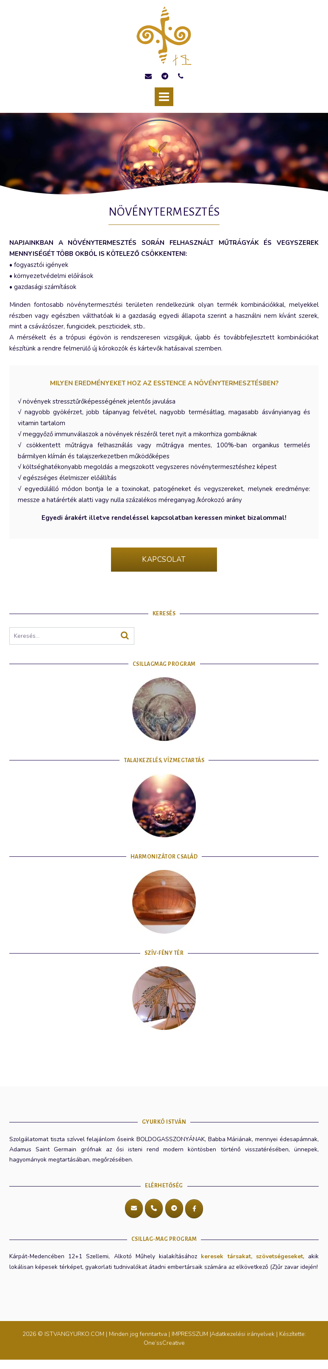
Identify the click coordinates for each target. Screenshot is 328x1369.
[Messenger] (194, 1208)
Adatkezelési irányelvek (243, 1334)
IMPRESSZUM (190, 1334)
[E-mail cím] (134, 1208)
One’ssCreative (164, 1343)
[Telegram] (174, 1208)
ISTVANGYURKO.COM (75, 1334)
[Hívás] (154, 1208)
